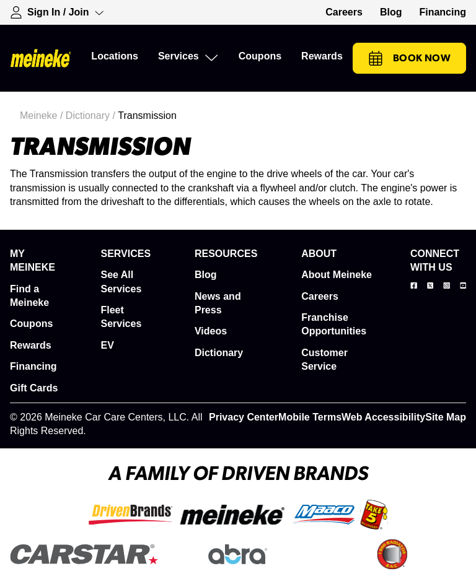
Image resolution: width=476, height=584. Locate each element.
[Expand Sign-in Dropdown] (57, 12)
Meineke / (43, 115)
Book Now (409, 58)
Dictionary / (92, 115)
